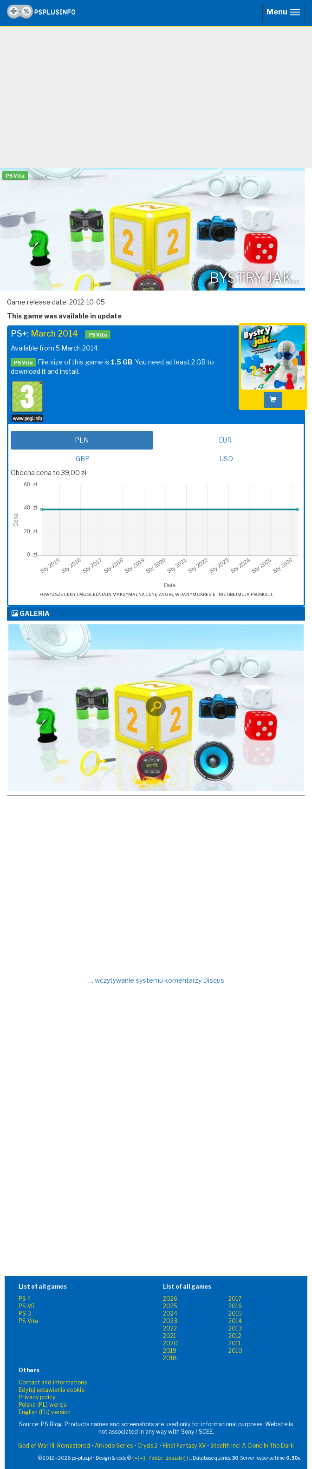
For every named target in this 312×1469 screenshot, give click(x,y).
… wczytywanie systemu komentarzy (156, 980)
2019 (169, 1350)
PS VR (27, 1306)
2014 (235, 1320)
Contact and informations (53, 1382)
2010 (235, 1350)
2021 (169, 1335)
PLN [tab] (82, 440)
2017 (234, 1298)
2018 (170, 1358)
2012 (234, 1335)
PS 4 (25, 1298)
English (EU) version (45, 1412)
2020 (170, 1343)
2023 (170, 1320)
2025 (170, 1306)
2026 (170, 1298)
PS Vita (28, 1320)
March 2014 (54, 333)
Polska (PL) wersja (43, 1404)
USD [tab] (226, 459)
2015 (235, 1313)
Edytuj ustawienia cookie (51, 1389)
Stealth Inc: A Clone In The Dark (252, 1445)
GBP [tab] (83, 459)
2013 (235, 1328)
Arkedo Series (114, 1445)
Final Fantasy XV (184, 1445)
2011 (234, 1343)
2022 (170, 1328)
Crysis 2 (147, 1445)
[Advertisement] (156, 101)
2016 (235, 1306)
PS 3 (25, 1313)
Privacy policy (37, 1397)
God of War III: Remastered (54, 1445)
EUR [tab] (225, 440)
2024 (170, 1313)
